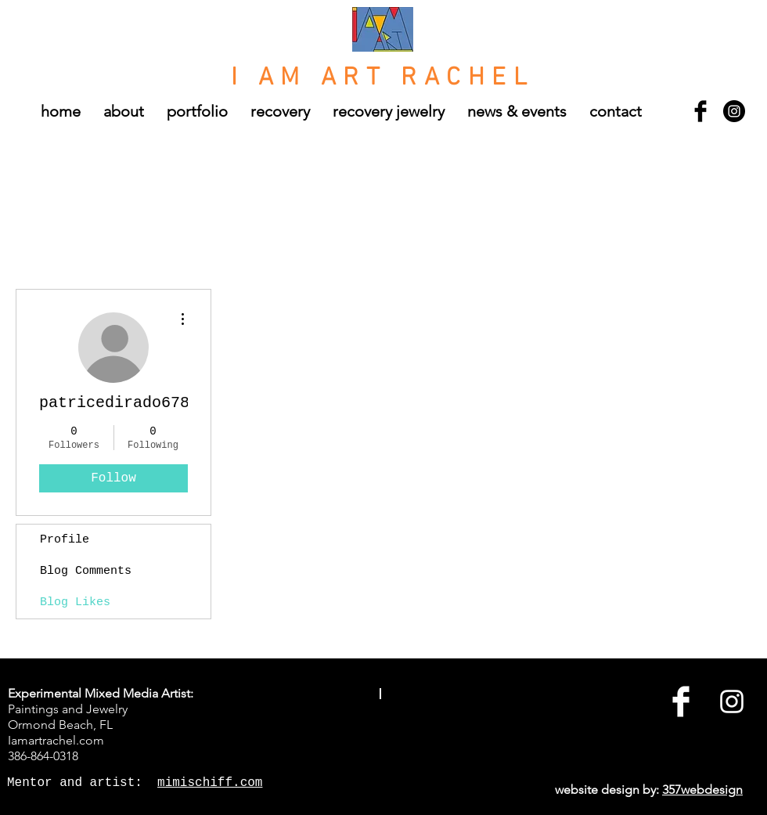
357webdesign (702, 789)
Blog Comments (85, 571)
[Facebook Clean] (681, 701)
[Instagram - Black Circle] (734, 111)
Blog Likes (75, 602)
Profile (64, 539)
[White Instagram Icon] (731, 701)
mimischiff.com (209, 783)
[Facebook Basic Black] (700, 111)
